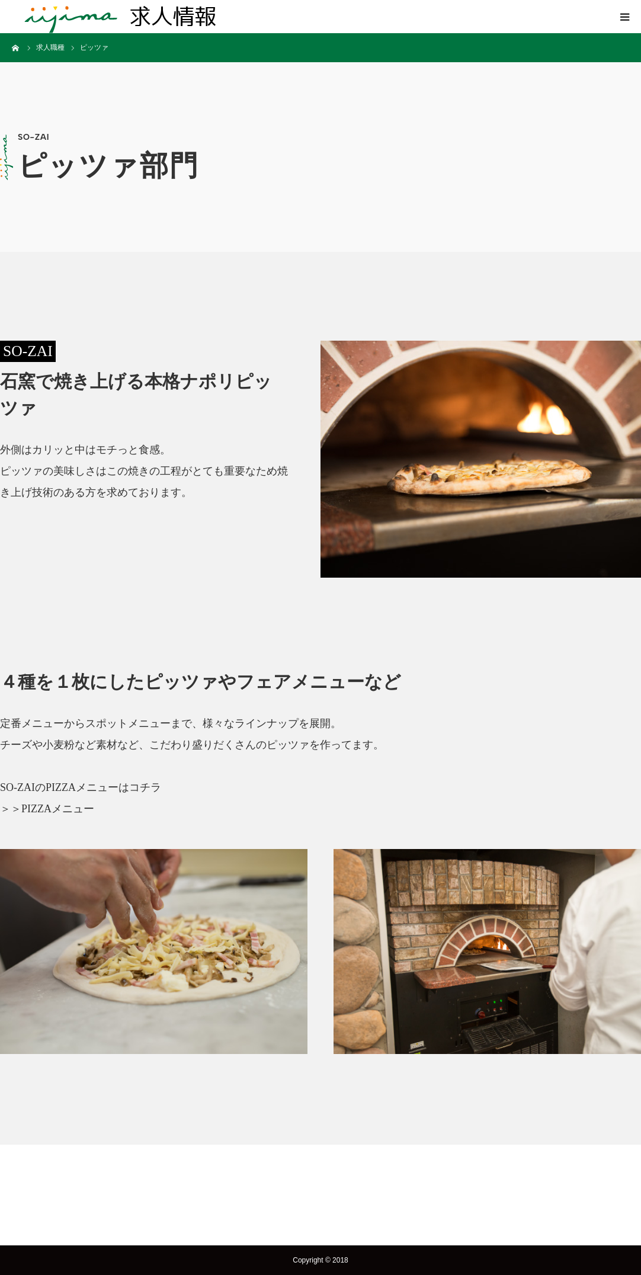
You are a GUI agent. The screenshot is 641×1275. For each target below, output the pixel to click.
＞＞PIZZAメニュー (47, 809)
